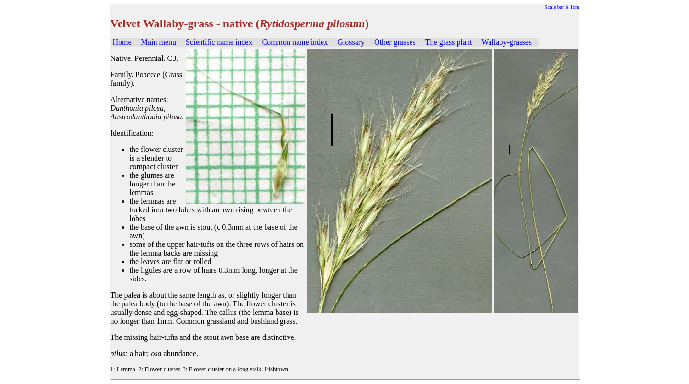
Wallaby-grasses (507, 42)
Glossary (351, 42)
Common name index (295, 42)
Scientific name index (219, 42)
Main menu (158, 42)
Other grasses (395, 42)
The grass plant (448, 42)
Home (122, 42)
